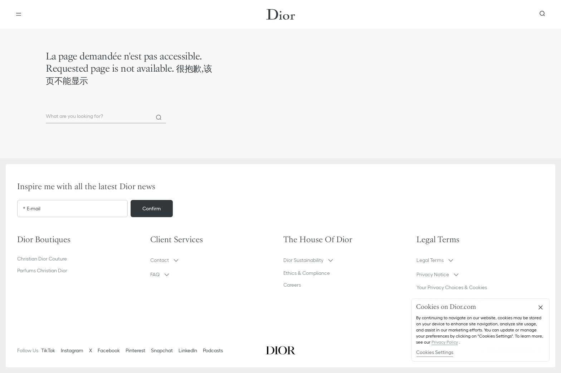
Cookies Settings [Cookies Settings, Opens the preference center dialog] (434, 352)
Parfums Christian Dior (42, 270)
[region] (480, 330)
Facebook (109, 350)
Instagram (72, 350)
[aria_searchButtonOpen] (542, 14)
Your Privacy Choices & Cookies (451, 287)
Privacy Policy (444, 342)
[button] (214, 260)
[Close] (540, 307)
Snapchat (162, 350)
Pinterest (135, 350)
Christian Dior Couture (42, 259)
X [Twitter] (90, 350)
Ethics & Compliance (306, 273)
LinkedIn (188, 350)
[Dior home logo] (281, 14)
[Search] (159, 117)
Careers (292, 285)
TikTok (48, 350)
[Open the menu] (19, 14)
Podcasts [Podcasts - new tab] (213, 350)
